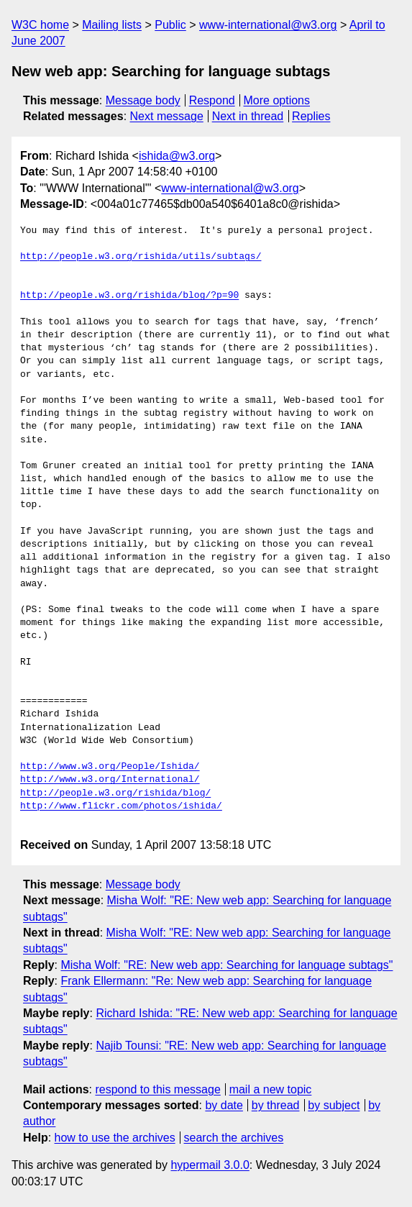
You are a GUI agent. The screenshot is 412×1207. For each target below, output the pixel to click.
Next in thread (248, 116)
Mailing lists (112, 25)
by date (223, 1105)
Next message (166, 116)
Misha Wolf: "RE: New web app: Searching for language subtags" (226, 965)
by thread (276, 1105)
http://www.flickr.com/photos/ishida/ (121, 806)
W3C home (40, 25)
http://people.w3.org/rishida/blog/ (115, 793)
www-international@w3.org (268, 25)
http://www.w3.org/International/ (110, 779)
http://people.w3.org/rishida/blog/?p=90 (129, 295)
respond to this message (157, 1089)
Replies (311, 116)
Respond (212, 100)
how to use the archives (115, 1137)
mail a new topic (270, 1089)
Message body (143, 100)
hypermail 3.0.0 (209, 1165)
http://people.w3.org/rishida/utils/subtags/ (140, 256)
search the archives (234, 1137)
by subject (334, 1105)
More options (277, 100)
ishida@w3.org (177, 156)
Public (170, 25)
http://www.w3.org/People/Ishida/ (110, 766)
